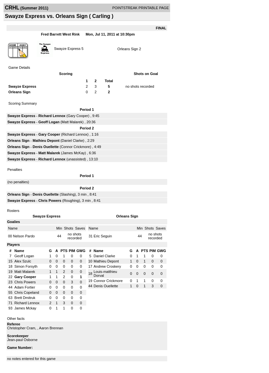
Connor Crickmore (75, 147)
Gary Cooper (78, 116)
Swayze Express (67, 48)
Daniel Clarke (72, 140)
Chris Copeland (26, 292)
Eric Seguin (103, 236)
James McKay (73, 153)
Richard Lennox (51, 116)
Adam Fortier (24, 287)
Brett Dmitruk (24, 298)
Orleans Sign (127, 49)
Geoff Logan (49, 122)
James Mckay (25, 308)
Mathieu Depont (46, 140)
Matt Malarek (72, 122)
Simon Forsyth (25, 266)
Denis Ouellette (46, 147)
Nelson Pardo (24, 236)
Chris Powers (49, 200)
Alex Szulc (22, 261)
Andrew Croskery (107, 266)
